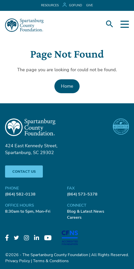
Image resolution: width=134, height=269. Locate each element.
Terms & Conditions (51, 261)
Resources (50, 5)
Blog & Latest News (85, 211)
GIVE (89, 5)
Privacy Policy (17, 261)
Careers (74, 217)
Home (67, 86)
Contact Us (24, 171)
